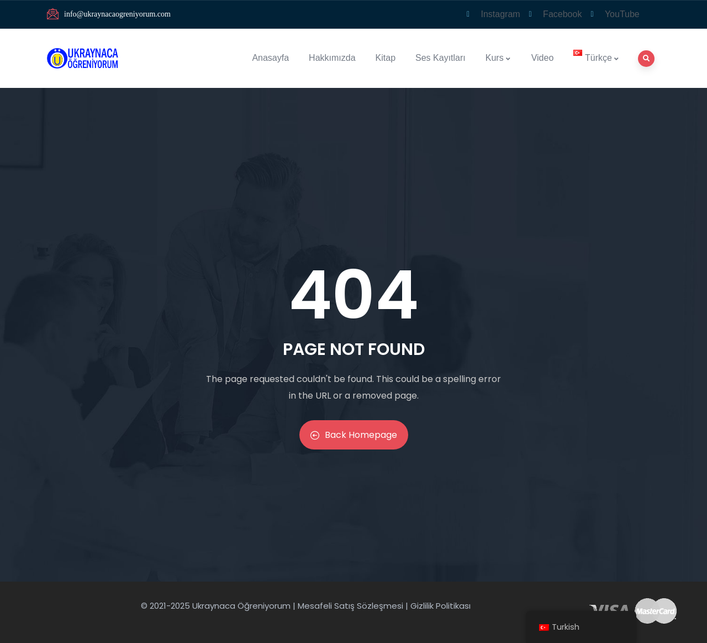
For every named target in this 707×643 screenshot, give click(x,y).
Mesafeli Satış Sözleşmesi (350, 605)
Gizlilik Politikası (440, 605)
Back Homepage (353, 434)
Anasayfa (270, 57)
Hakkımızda (332, 57)
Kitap (385, 57)
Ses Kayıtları (440, 57)
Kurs (498, 57)
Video (542, 57)
